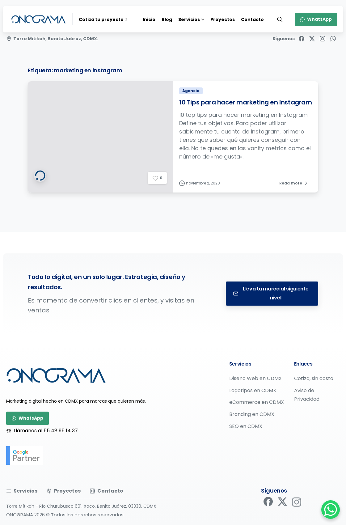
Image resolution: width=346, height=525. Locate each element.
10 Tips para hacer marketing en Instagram (245, 105)
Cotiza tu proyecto (104, 19)
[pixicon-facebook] (268, 503)
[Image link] (56, 375)
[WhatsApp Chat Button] (330, 509)
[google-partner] (24, 455)
